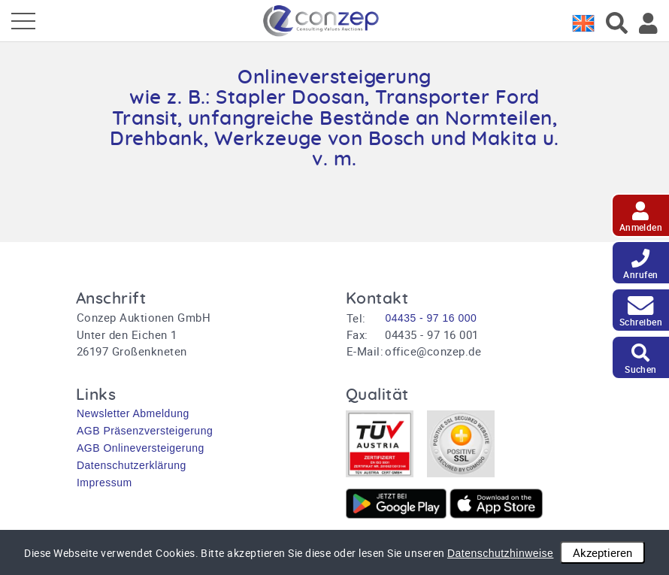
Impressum (104, 483)
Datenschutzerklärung (131, 465)
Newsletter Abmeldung (133, 413)
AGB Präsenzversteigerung (145, 431)
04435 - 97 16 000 (431, 318)
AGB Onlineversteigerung (140, 448)
